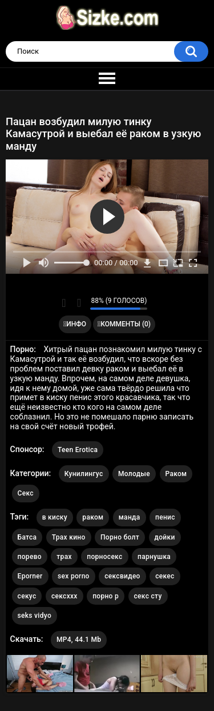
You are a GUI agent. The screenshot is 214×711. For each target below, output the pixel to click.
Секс (26, 493)
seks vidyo (34, 616)
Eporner (30, 576)
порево (30, 557)
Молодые (134, 474)
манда (129, 517)
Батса (27, 537)
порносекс (104, 557)
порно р (105, 596)
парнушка (154, 557)
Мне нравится (64, 303)
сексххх (64, 596)
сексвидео (122, 576)
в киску (54, 517)
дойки (165, 537)
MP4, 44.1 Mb (78, 640)
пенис (165, 517)
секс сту (148, 596)
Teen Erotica (78, 450)
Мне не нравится (78, 303)
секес (164, 576)
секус (27, 596)
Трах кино (69, 537)
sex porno (74, 576)
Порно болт (119, 537)
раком (92, 517)
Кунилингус (83, 474)
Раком (176, 474)
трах (63, 557)
